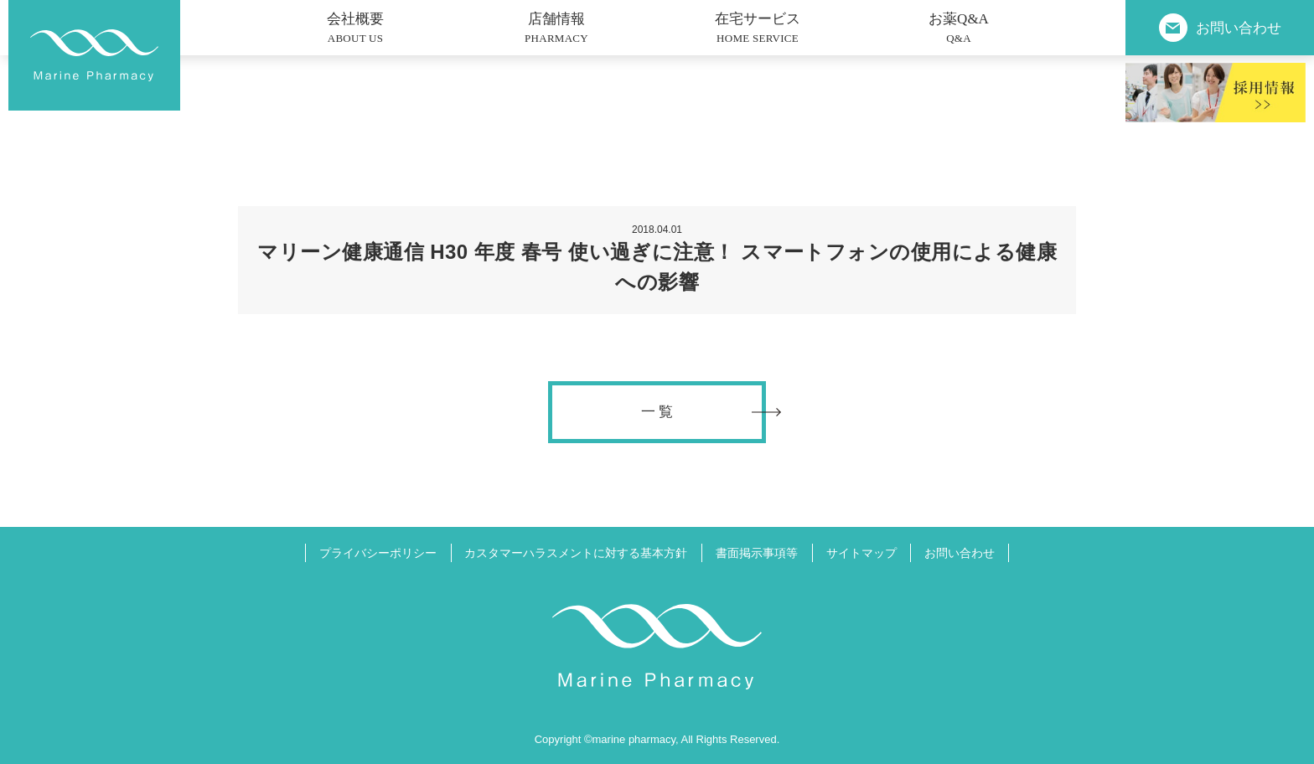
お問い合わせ (959, 553)
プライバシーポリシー (378, 553)
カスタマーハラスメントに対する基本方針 (575, 553)
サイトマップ (861, 553)
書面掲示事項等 (757, 553)
